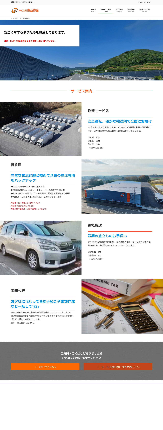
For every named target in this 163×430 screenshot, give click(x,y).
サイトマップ (38, 385)
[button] (45, 366)
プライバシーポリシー (21, 385)
